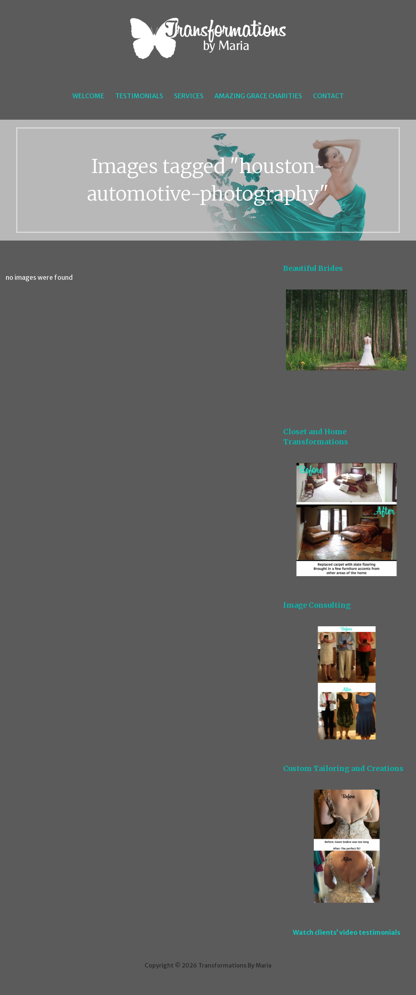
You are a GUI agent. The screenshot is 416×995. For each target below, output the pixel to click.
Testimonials (139, 96)
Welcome (88, 96)
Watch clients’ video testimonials (346, 932)
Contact (328, 96)
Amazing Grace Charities (258, 96)
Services (189, 96)
